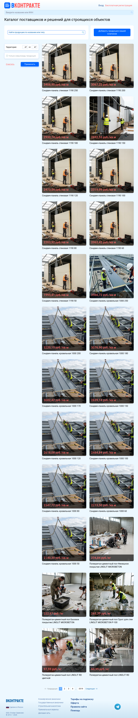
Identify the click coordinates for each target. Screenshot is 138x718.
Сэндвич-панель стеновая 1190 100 (107, 195)
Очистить (10, 64)
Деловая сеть (44, 713)
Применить (29, 64)
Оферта (75, 703)
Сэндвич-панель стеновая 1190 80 (59, 248)
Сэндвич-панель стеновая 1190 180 (60, 143)
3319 (81, 689)
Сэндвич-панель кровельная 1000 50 (60, 563)
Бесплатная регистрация (118, 5)
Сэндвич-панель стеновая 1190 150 (107, 143)
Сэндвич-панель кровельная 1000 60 (108, 511)
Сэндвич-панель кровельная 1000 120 (61, 458)
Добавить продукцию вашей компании (112, 32)
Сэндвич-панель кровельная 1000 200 (61, 353)
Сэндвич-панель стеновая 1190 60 (106, 248)
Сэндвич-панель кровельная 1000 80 (60, 511)
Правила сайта (79, 706)
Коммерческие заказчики (49, 699)
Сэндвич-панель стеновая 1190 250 (60, 90)
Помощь (75, 710)
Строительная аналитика (49, 706)
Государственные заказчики (50, 702)
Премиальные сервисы (48, 709)
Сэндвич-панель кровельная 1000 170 (61, 406)
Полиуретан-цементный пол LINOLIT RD (109, 675)
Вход (101, 5)
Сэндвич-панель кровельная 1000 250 (108, 301)
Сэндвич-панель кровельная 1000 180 (108, 353)
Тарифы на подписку (82, 699)
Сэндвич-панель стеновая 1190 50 (59, 301)
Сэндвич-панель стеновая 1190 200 (107, 90)
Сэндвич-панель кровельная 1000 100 (108, 458)
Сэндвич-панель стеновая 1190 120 (60, 195)
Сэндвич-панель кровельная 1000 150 (108, 406)
